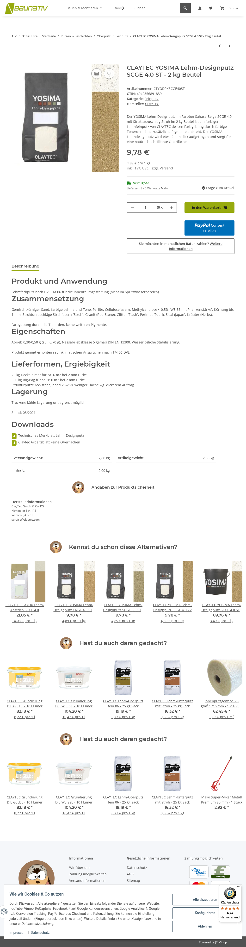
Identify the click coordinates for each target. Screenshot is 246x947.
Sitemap (133, 880)
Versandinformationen (87, 880)
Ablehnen (203, 925)
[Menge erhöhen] (171, 207)
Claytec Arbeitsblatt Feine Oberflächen (46, 442)
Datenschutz (42, 933)
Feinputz (152, 98)
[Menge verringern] (132, 207)
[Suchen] (155, 8)
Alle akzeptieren (203, 901)
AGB (130, 874)
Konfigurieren (202, 913)
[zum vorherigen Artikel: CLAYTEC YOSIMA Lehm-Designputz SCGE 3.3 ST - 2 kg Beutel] (220, 46)
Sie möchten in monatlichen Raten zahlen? (180, 246)
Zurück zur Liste (26, 36)
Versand (166, 168)
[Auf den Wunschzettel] (109, 73)
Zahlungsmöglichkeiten (88, 874)
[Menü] (238, 888)
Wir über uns (79, 867)
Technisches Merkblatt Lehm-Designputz (48, 435)
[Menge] (145, 207)
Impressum (20, 933)
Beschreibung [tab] (25, 266)
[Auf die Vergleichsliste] (96, 73)
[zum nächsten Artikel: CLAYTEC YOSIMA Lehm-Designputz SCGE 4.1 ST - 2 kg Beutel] (229, 46)
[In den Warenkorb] (15, 61)
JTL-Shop (221, 942)
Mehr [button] (164, 188)
